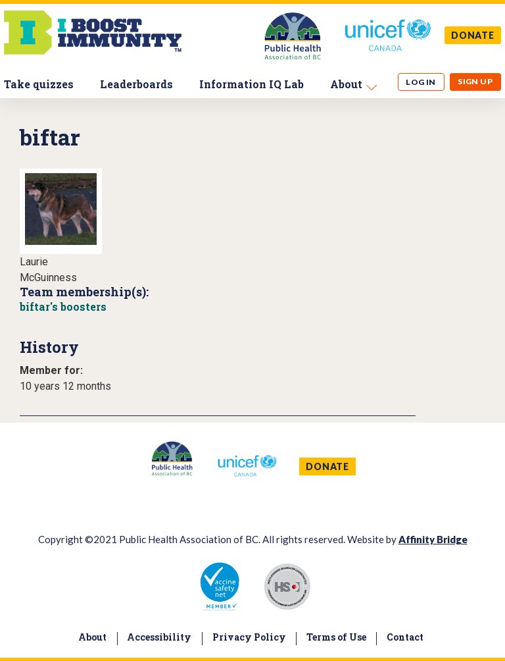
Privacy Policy (249, 637)
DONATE (472, 35)
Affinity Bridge (433, 539)
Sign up (475, 81)
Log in (421, 82)
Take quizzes (39, 84)
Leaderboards (136, 84)
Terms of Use (336, 637)
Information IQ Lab (251, 84)
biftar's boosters (63, 306)
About (346, 84)
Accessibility (159, 637)
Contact (405, 637)
